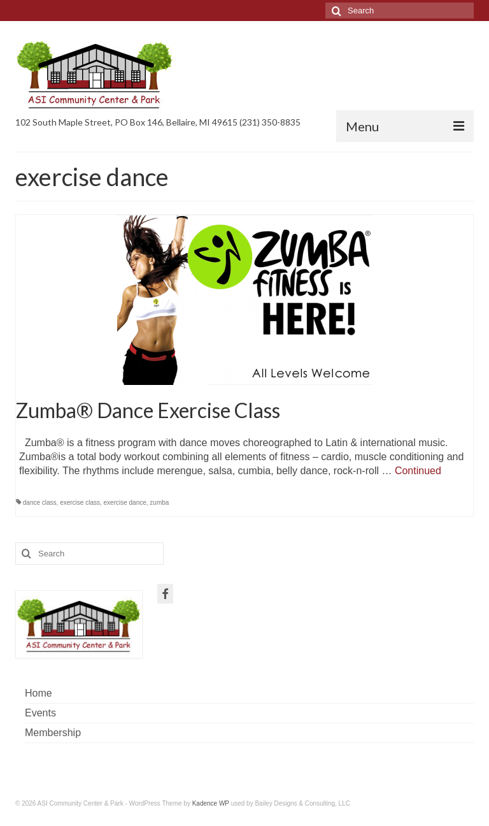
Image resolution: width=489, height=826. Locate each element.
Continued (418, 470)
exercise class (80, 502)
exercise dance (125, 502)
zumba (159, 502)
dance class (40, 502)
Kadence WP (210, 803)
